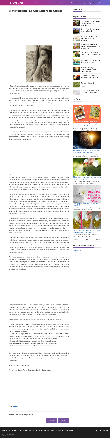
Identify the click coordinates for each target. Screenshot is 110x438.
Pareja (73, 3)
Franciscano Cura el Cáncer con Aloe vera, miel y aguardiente (90, 23)
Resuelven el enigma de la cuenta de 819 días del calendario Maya (90, 69)
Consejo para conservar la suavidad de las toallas (90, 92)
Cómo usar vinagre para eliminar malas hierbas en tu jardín (91, 54)
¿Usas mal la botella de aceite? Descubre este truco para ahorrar (90, 46)
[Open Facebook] (97, 431)
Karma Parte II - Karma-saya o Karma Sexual (90, 30)
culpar (15, 406)
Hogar (90, 3)
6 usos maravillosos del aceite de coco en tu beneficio (89, 38)
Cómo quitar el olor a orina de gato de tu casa (90, 61)
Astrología (83, 3)
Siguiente (98, 239)
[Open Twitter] (100, 431)
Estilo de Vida (52, 3)
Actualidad (32, 3)
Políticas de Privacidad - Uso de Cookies (20, 430)
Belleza (41, 3)
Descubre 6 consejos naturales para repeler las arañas (90, 85)
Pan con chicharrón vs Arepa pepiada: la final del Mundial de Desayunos (87, 125)
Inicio (87, 239)
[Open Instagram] (104, 431)
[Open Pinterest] (107, 431)
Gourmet (63, 3)
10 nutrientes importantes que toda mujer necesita (90, 77)
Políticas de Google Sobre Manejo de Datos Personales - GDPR (54, 430)
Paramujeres (77, 250)
